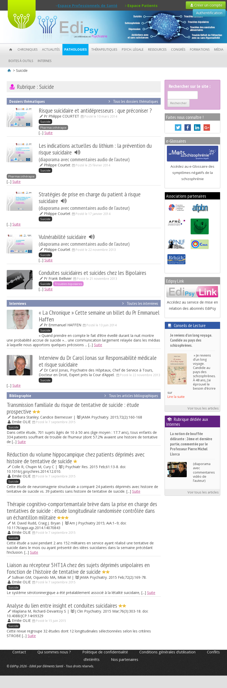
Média (218, 49)
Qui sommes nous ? (54, 652)
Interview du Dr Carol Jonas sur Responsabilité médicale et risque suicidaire (98, 361)
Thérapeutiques (104, 49)
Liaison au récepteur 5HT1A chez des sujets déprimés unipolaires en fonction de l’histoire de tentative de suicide (78, 568)
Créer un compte (205, 5)
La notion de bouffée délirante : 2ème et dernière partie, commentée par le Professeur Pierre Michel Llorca (191, 443)
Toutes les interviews (139, 303)
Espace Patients (141, 5)
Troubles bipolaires (68, 284)
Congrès (178, 49)
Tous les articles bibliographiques (130, 395)
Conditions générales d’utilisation (167, 652)
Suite (48, 132)
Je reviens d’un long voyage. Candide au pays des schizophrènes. (191, 340)
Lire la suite (176, 397)
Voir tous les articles (203, 408)
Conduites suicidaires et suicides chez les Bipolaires (92, 273)
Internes (44, 61)
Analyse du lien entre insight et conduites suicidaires (66, 605)
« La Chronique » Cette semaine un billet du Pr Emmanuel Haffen (99, 315)
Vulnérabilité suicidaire (84, 240)
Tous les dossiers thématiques (132, 101)
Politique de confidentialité (105, 652)
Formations (199, 49)
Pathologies (75, 49)
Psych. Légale (132, 49)
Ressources (157, 49)
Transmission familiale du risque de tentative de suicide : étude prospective (73, 408)
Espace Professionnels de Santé (86, 5)
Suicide (45, 121)
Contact (19, 652)
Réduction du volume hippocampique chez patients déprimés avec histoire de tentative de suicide (76, 457)
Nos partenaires (124, 659)
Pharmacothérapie (53, 127)
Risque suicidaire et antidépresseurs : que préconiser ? (95, 110)
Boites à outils (21, 61)
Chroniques (27, 49)
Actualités (51, 49)
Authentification (209, 12)
